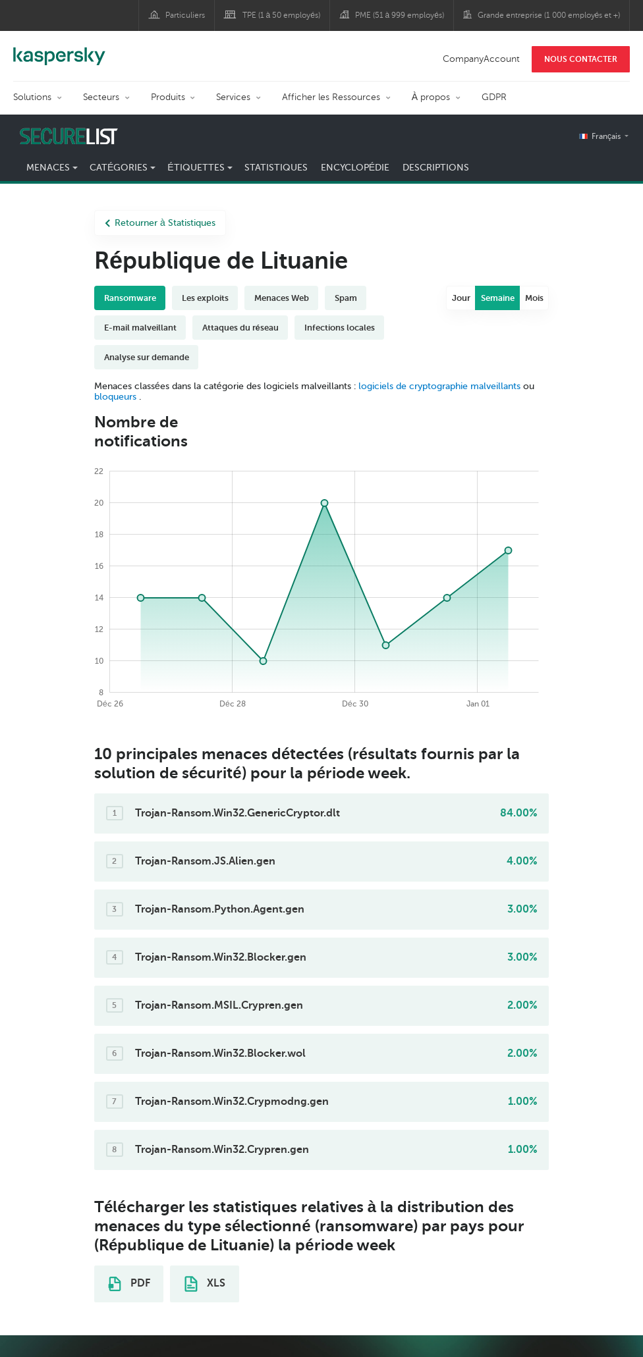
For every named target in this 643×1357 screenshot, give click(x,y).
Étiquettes (195, 168)
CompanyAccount (481, 59)
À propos (431, 97)
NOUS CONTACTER (580, 59)
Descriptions (436, 168)
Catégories (119, 168)
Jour (461, 298)
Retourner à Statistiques (160, 223)
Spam (346, 298)
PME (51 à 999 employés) (399, 15)
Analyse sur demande (146, 357)
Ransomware (130, 298)
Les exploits (205, 298)
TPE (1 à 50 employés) (281, 15)
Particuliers (185, 15)
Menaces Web (281, 298)
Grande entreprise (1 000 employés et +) (549, 15)
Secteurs (101, 97)
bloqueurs (116, 397)
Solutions (32, 97)
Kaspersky (59, 49)
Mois (534, 298)
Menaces (48, 168)
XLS (204, 1284)
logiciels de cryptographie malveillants (439, 386)
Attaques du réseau (240, 328)
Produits (168, 97)
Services (233, 97)
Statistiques (276, 168)
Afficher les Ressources (331, 97)
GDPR (494, 97)
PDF (129, 1284)
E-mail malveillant (140, 328)
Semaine (498, 298)
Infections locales (339, 328)
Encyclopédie (355, 168)
